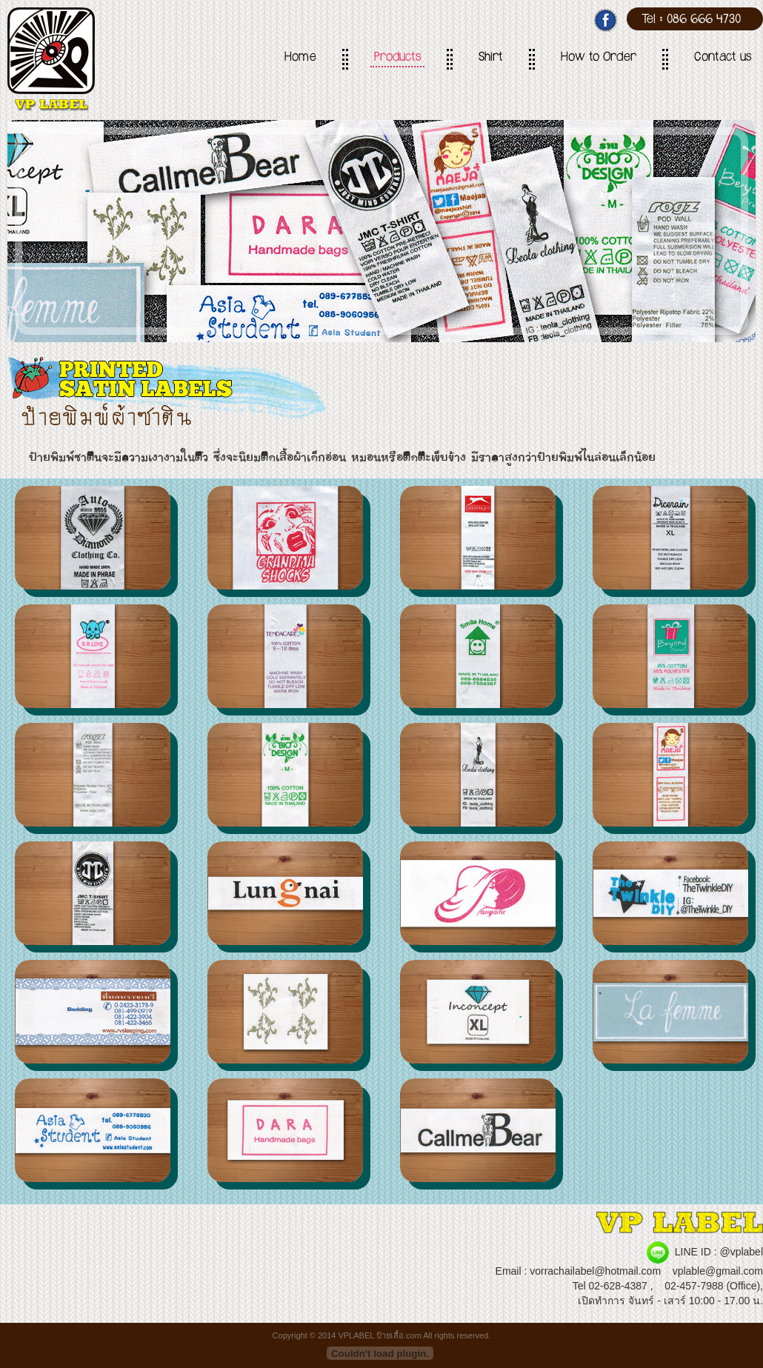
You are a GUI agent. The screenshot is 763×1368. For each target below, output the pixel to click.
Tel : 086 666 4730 (691, 20)
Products (397, 58)
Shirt (491, 58)
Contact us (722, 58)
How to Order (598, 58)
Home (300, 58)
